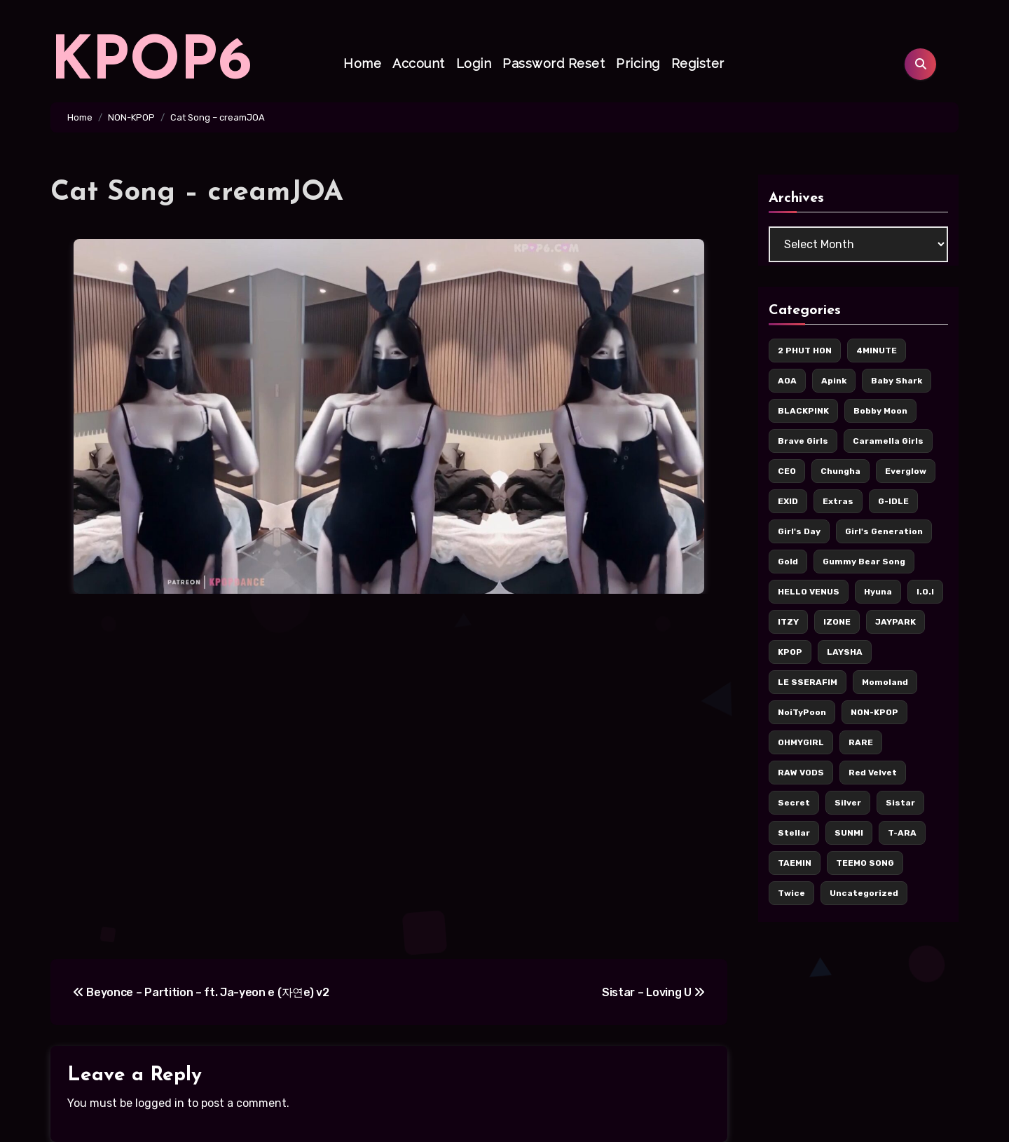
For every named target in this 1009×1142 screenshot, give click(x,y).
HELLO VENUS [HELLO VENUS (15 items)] (808, 592)
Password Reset (553, 63)
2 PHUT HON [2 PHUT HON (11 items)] (805, 350)
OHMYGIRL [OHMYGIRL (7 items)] (801, 742)
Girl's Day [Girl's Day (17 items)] (799, 531)
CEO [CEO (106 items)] (787, 471)
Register (698, 63)
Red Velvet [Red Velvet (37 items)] (873, 772)
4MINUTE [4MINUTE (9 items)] (876, 350)
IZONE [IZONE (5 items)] (837, 622)
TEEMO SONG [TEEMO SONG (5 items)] (865, 863)
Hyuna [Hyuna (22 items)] (878, 592)
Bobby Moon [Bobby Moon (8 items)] (880, 411)
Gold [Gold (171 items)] (788, 561)
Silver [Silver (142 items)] (848, 803)
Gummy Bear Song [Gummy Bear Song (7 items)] (864, 561)
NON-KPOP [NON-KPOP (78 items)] (874, 712)
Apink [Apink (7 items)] (833, 381)
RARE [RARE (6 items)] (861, 742)
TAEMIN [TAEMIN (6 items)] (794, 863)
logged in (159, 1103)
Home (362, 63)
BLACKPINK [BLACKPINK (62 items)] (803, 411)
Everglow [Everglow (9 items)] (905, 471)
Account (418, 63)
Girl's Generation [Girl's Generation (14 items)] (884, 531)
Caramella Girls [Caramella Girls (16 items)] (888, 441)
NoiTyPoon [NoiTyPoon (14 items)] (802, 712)
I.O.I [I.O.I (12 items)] (925, 592)
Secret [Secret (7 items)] (794, 803)
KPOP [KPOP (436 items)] (790, 652)
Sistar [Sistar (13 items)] (900, 803)
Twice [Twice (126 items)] (791, 893)
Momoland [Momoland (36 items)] (885, 682)
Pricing (638, 63)
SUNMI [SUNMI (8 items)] (849, 833)
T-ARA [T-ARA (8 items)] (902, 833)
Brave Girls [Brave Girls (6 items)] (803, 441)
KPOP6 (151, 63)
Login (474, 63)
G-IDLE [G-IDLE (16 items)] (893, 501)
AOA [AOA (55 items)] (787, 381)
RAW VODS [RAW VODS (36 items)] (801, 772)
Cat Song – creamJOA (196, 193)
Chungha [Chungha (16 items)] (840, 471)
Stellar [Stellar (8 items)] (794, 833)
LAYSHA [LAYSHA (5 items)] (845, 652)
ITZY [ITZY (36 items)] (788, 622)
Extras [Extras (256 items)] (838, 501)
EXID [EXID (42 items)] (788, 501)
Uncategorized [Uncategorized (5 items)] (864, 893)
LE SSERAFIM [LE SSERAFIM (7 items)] (807, 682)
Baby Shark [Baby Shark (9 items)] (896, 381)
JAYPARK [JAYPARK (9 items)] (895, 622)
